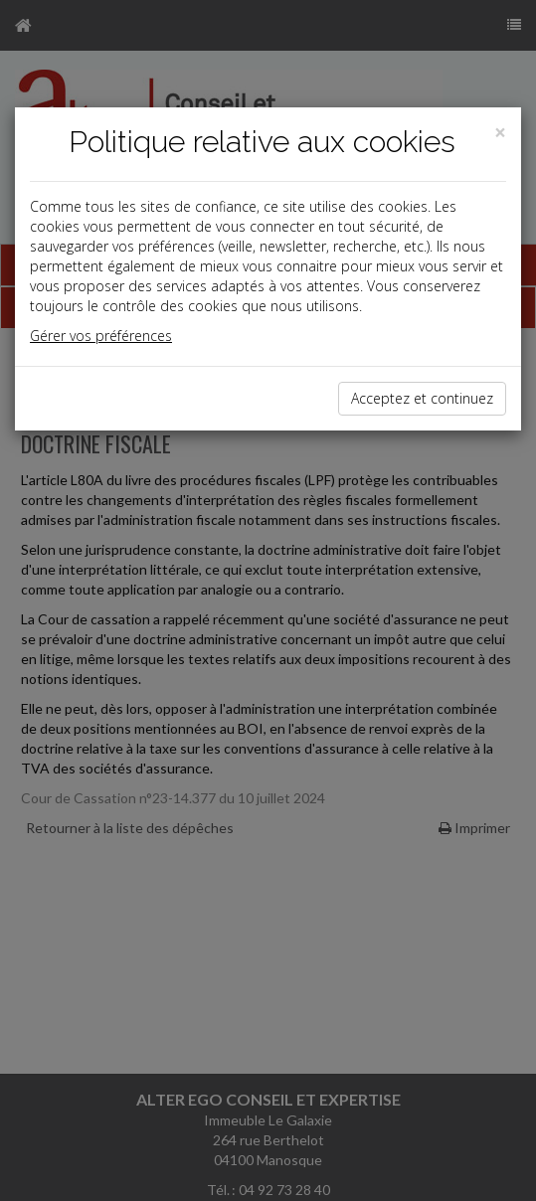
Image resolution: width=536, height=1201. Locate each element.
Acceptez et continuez (422, 398)
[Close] (500, 132)
